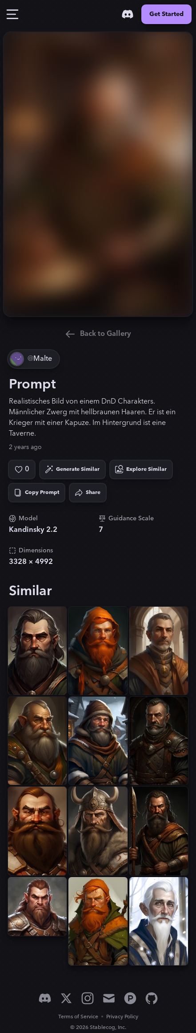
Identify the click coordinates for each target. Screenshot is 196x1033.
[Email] (109, 998)
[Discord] (127, 14)
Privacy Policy (122, 1017)
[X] (66, 998)
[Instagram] (87, 998)
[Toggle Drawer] (12, 14)
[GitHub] (151, 998)
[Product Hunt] (130, 998)
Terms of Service (78, 1017)
